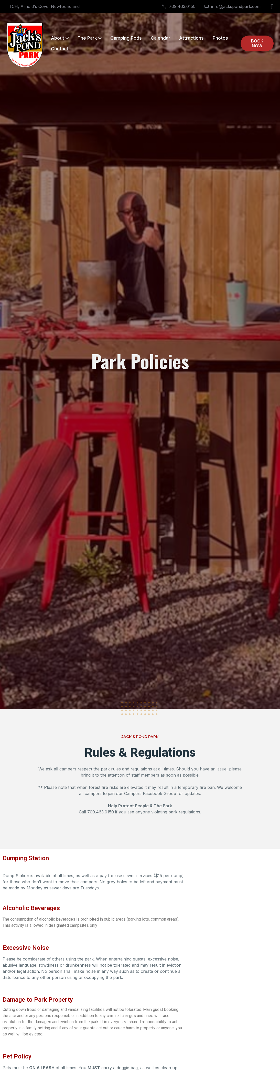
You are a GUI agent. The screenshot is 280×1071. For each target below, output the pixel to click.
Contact (59, 48)
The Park (89, 38)
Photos (220, 38)
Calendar (160, 38)
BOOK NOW (257, 43)
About (60, 38)
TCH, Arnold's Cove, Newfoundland (44, 6)
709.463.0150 (179, 6)
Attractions (191, 38)
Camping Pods (126, 38)
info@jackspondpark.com (232, 6)
